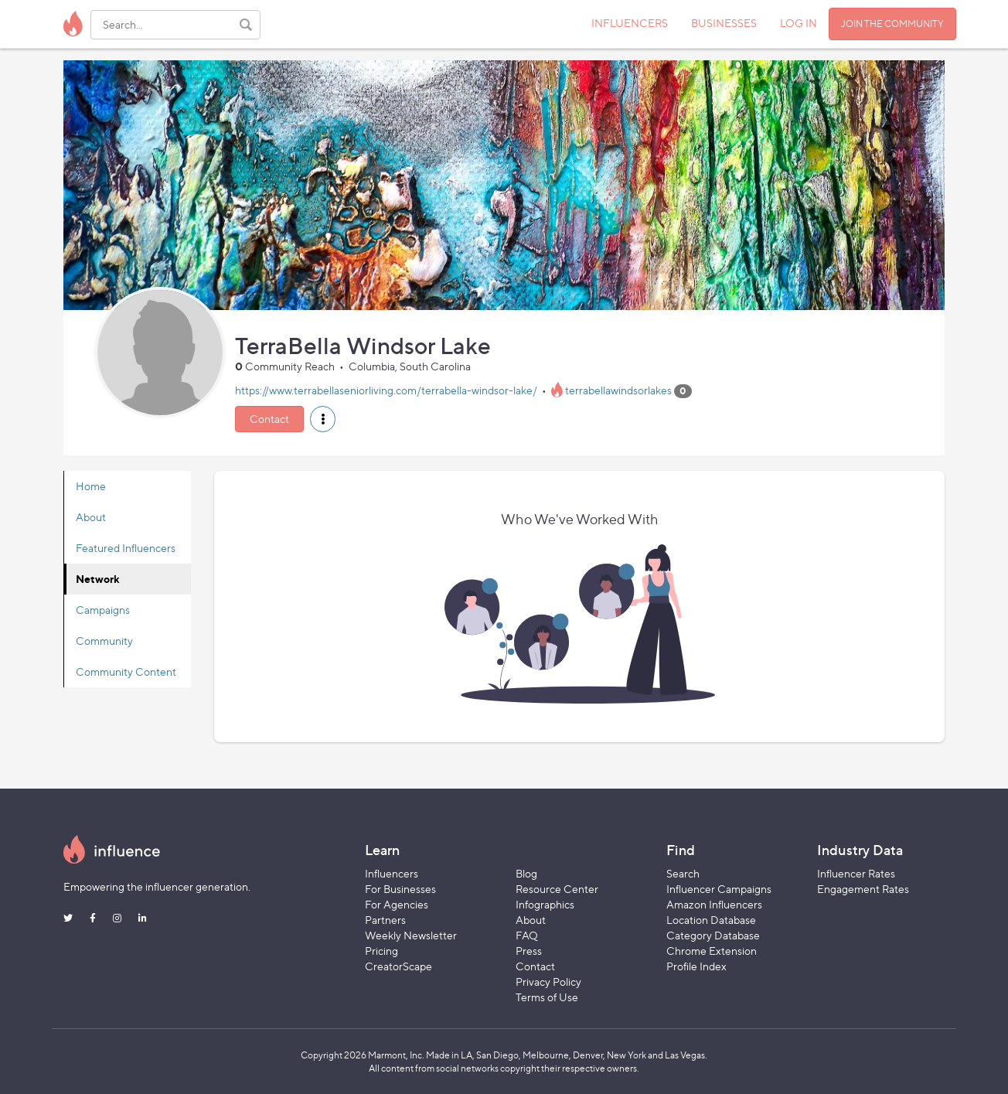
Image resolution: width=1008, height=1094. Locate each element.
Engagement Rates (863, 888)
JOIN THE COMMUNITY (892, 23)
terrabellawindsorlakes (618, 390)
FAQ (527, 935)
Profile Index (696, 966)
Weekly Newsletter (411, 935)
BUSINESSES (724, 22)
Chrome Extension (711, 950)
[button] (322, 419)
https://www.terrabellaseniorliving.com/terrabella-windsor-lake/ (386, 390)
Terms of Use (547, 997)
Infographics (545, 904)
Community (104, 640)
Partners (385, 919)
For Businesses (400, 888)
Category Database (713, 935)
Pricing (381, 950)
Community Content (126, 671)
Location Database (711, 919)
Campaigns (103, 609)
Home (91, 485)
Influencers (391, 873)
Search (683, 873)
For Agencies (396, 904)
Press (529, 950)
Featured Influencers (125, 547)
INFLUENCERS (629, 22)
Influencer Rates (856, 873)
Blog (526, 873)
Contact (269, 418)
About (91, 516)
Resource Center (557, 888)
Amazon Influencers (714, 904)
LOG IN (798, 22)
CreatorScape (398, 966)
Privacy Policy (548, 981)
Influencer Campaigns (718, 888)
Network (98, 578)
